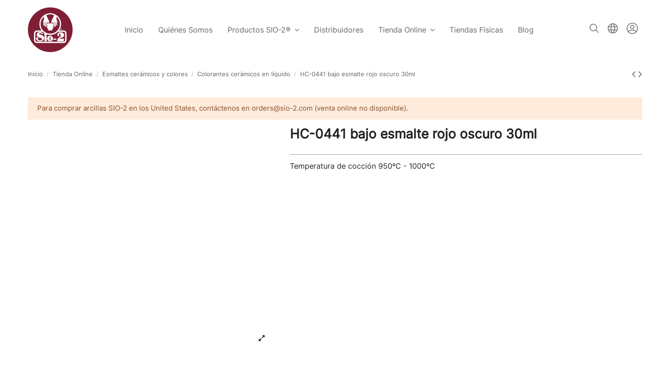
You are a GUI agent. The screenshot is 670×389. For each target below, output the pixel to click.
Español (612, 28)
